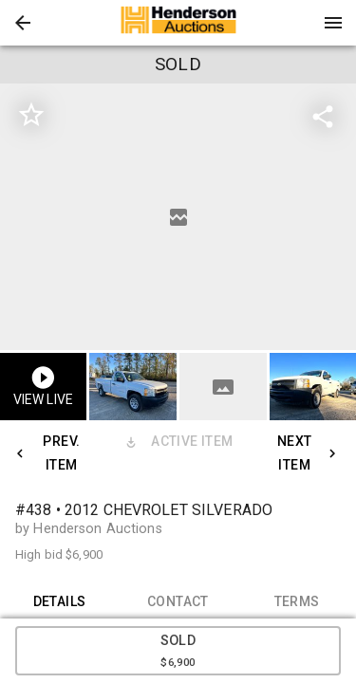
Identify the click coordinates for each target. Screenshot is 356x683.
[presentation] (178, 23)
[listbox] (178, 216)
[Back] (23, 23)
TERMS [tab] (296, 601)
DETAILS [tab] (59, 601)
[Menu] (333, 23)
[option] (178, 216)
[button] (23, 23)
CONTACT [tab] (178, 601)
